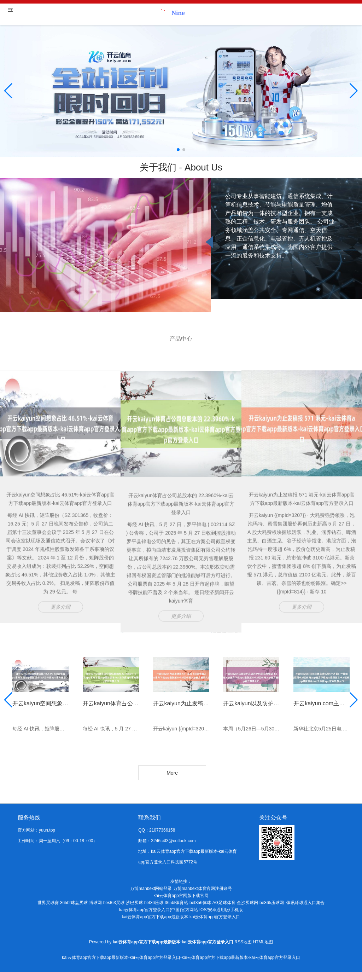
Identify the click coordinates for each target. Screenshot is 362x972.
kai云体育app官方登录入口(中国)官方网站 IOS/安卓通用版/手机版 (181, 909)
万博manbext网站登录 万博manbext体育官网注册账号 (181, 888)
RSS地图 (243, 941)
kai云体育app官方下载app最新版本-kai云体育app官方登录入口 (181, 916)
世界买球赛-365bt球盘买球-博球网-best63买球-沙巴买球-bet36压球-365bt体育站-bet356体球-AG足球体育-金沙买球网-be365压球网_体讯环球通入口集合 (181, 902)
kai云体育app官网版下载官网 (180, 895)
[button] (353, 91)
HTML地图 (263, 941)
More (172, 773)
